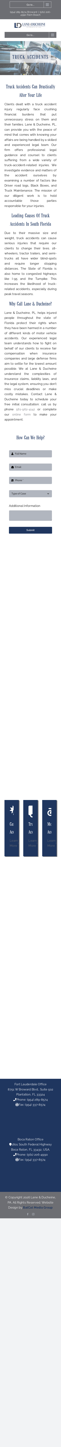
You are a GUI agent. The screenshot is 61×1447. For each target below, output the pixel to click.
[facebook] (28, 1214)
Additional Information (24, 506)
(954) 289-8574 (37, 1099)
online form (21, 414)
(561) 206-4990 (37, 1154)
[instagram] (33, 1214)
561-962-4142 (25, 409)
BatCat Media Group (38, 1207)
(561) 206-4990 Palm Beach (35, 13)
